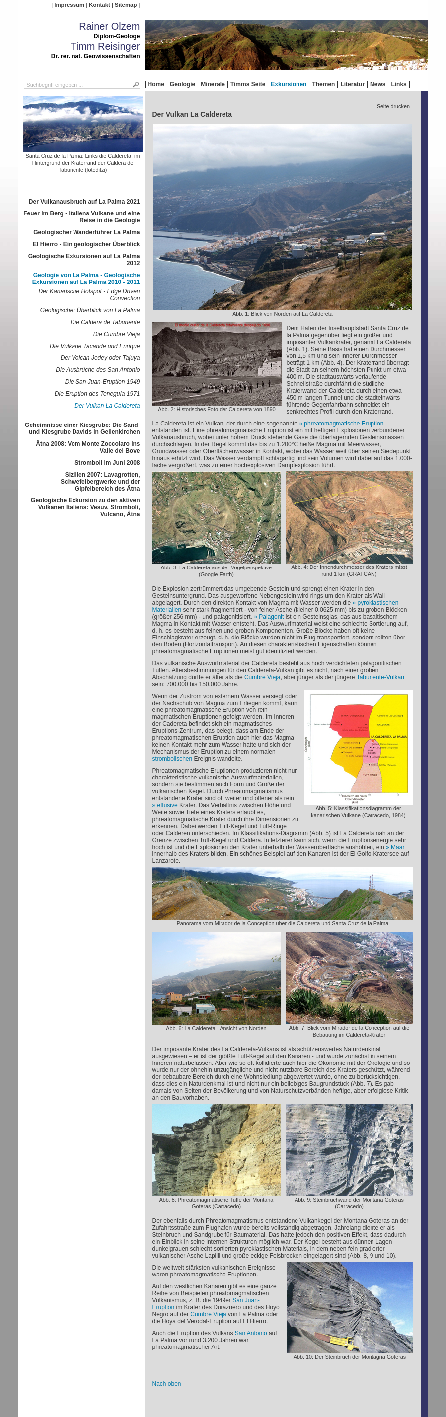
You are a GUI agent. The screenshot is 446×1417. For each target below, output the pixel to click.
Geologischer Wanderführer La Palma (86, 232)
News (377, 84)
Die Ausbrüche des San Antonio (98, 369)
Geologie (182, 84)
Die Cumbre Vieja (116, 334)
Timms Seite (247, 84)
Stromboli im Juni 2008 (107, 462)
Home (156, 84)
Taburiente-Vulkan (380, 677)
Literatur (352, 84)
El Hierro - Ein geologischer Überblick (86, 244)
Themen (323, 84)
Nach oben (166, 1383)
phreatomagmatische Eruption (343, 423)
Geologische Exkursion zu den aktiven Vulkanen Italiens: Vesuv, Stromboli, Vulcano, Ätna (85, 507)
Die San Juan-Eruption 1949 (102, 381)
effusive (167, 805)
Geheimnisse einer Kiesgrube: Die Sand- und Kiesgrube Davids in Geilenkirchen (82, 428)
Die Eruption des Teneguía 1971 (97, 393)
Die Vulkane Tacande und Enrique (95, 346)
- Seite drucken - (393, 106)
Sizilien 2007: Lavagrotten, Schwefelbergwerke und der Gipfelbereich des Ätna (100, 481)
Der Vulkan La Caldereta (107, 405)
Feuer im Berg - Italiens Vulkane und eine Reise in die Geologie (81, 217)
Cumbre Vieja (262, 677)
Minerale (213, 84)
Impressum (69, 5)
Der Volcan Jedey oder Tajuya (100, 357)
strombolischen (172, 758)
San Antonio (251, 1333)
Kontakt (99, 5)
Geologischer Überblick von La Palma (90, 310)
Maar (397, 847)
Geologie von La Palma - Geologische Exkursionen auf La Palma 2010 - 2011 (86, 278)
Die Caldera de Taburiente (105, 322)
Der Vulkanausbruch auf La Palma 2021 (84, 201)
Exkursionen (288, 84)
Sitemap (126, 5)
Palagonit (271, 616)
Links (398, 84)
